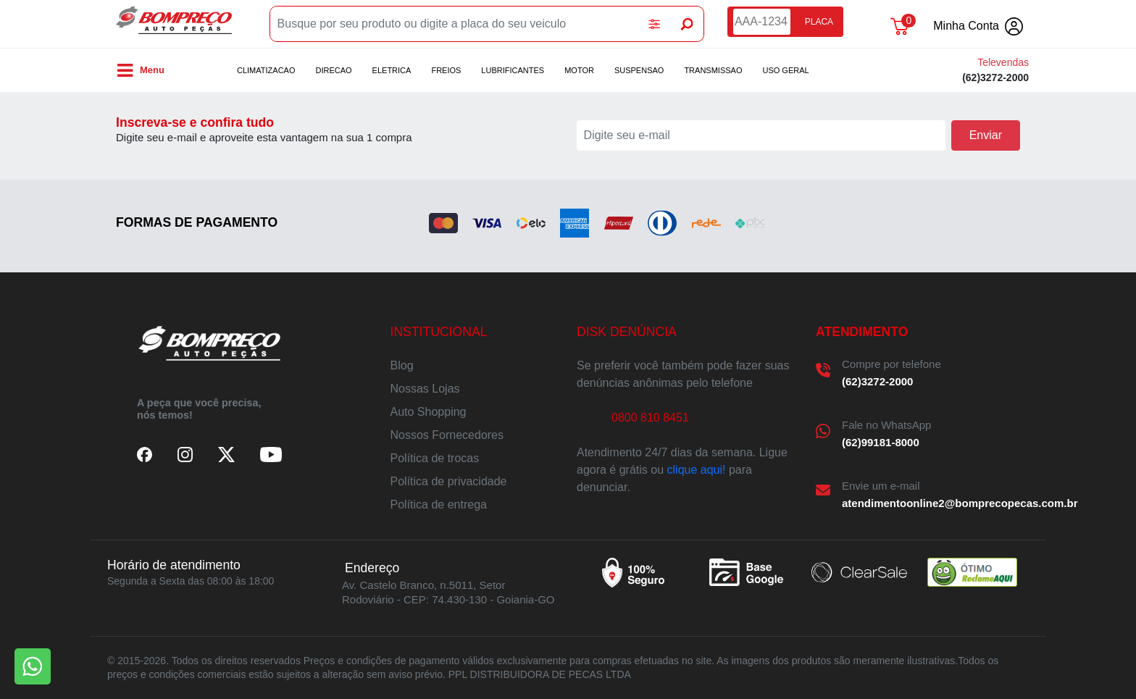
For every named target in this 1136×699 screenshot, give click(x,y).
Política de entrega (438, 504)
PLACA (819, 22)
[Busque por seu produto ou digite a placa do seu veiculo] (454, 24)
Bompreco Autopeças (174, 24)
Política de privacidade (448, 481)
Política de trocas (435, 458)
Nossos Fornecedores (447, 435)
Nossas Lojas (425, 388)
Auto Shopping (428, 412)
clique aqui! (696, 470)
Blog (402, 365)
